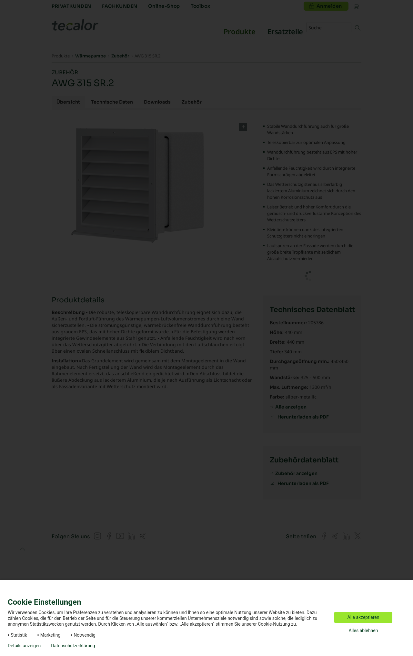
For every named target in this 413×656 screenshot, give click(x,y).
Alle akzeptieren (363, 617)
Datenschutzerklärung (73, 645)
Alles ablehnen (363, 630)
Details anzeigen (24, 645)
